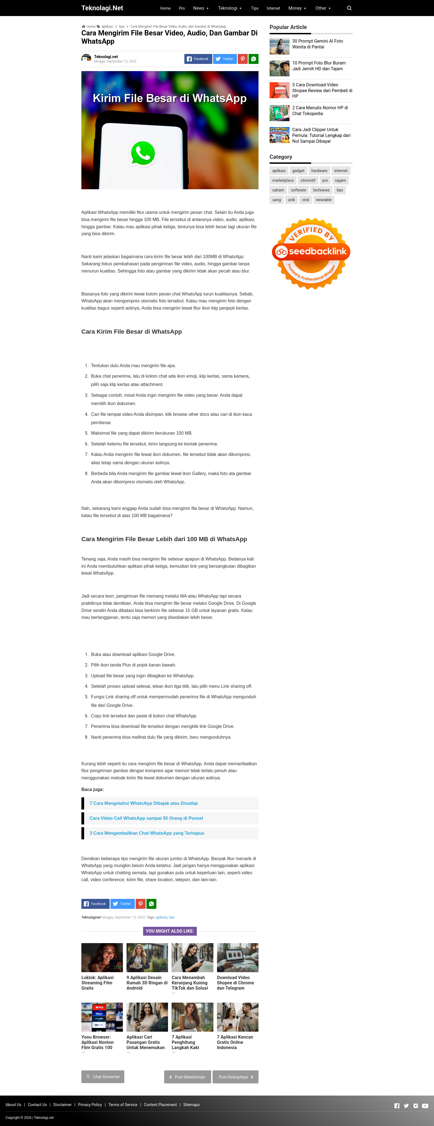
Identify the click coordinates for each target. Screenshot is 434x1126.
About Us (13, 1104)
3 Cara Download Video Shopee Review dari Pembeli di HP (322, 90)
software (298, 190)
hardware (319, 170)
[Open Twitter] (406, 1105)
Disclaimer (62, 1104)
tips (172, 917)
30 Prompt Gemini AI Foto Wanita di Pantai (317, 44)
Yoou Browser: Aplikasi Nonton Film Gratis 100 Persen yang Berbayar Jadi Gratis (102, 1047)
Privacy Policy (90, 1104)
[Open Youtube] (425, 1105)
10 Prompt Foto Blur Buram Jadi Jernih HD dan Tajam (319, 65)
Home (165, 8)
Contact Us (37, 1104)
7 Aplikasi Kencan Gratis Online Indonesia (235, 1042)
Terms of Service (123, 1104)
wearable (324, 200)
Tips (255, 8)
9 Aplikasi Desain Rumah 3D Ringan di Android (146, 983)
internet (341, 170)
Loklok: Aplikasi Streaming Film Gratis (97, 983)
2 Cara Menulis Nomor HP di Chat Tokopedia (320, 110)
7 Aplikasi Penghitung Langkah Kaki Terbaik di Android (190, 1044)
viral (305, 200)
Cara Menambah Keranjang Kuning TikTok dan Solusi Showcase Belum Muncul (190, 988)
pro (325, 180)
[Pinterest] (243, 59)
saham (278, 190)
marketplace (283, 180)
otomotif (308, 180)
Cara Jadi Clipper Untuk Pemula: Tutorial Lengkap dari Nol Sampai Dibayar (321, 135)
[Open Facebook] (397, 1105)
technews (321, 190)
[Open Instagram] (415, 1105)
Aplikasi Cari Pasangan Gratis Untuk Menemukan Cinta (145, 1044)
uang (276, 200)
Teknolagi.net (44, 1118)
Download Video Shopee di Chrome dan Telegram (235, 983)
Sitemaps (191, 1104)
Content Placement (160, 1104)
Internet (273, 8)
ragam (340, 180)
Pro (182, 8)
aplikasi (161, 917)
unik (291, 200)
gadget (298, 170)
